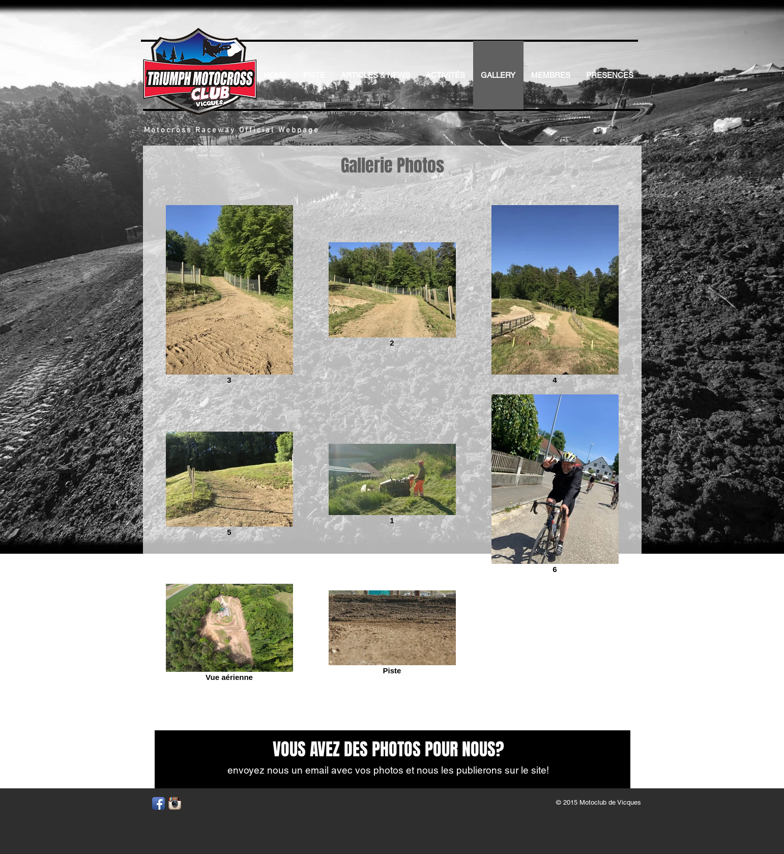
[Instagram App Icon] (174, 803)
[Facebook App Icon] (158, 803)
